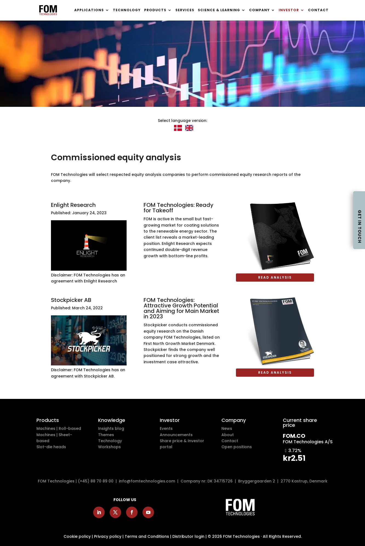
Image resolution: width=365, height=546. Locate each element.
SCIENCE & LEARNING (219, 10)
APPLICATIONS (89, 10)
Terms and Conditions (147, 536)
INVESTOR (289, 10)
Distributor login (188, 536)
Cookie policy (77, 536)
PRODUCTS (155, 10)
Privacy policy (107, 536)
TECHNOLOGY (127, 10)
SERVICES (184, 10)
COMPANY (259, 10)
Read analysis (275, 277)
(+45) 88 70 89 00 (95, 481)
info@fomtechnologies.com (148, 481)
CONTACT (318, 10)
